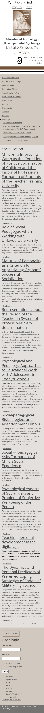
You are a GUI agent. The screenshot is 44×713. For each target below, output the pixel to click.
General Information (10, 78)
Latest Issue (7, 100)
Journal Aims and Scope (11, 81)
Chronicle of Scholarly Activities (15, 140)
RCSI (8, 685)
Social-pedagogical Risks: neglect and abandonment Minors (21, 419)
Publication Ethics (9, 89)
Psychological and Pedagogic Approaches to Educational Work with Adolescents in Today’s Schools (21, 369)
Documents (7, 108)
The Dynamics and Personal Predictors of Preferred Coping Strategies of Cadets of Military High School (21, 576)
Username (7, 645)
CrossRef (9, 691)
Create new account (12, 663)
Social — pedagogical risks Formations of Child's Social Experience (20, 459)
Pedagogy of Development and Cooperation (20, 136)
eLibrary (9, 676)
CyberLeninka (11, 679)
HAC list (9, 688)
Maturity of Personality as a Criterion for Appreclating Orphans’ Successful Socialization (21, 269)
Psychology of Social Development (17, 133)
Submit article (11, 633)
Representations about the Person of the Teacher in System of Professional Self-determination (22, 318)
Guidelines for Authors (11, 93)
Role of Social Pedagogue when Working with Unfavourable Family (20, 233)
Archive (5, 104)
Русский (20, 2)
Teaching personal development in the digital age (19, 542)
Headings (6, 119)
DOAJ (8, 682)
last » (34, 623)
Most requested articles (11, 700)
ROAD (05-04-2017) (14, 694)
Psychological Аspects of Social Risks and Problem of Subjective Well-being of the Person (21, 497)
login (29, 7)
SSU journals (11, 697)
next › (25, 623)
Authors (5, 112)
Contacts (5, 115)
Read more (7, 223)
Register (17, 7)
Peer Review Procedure (11, 96)
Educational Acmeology (12, 122)
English (31, 2)
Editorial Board (8, 85)
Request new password (13, 666)
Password (6, 654)
